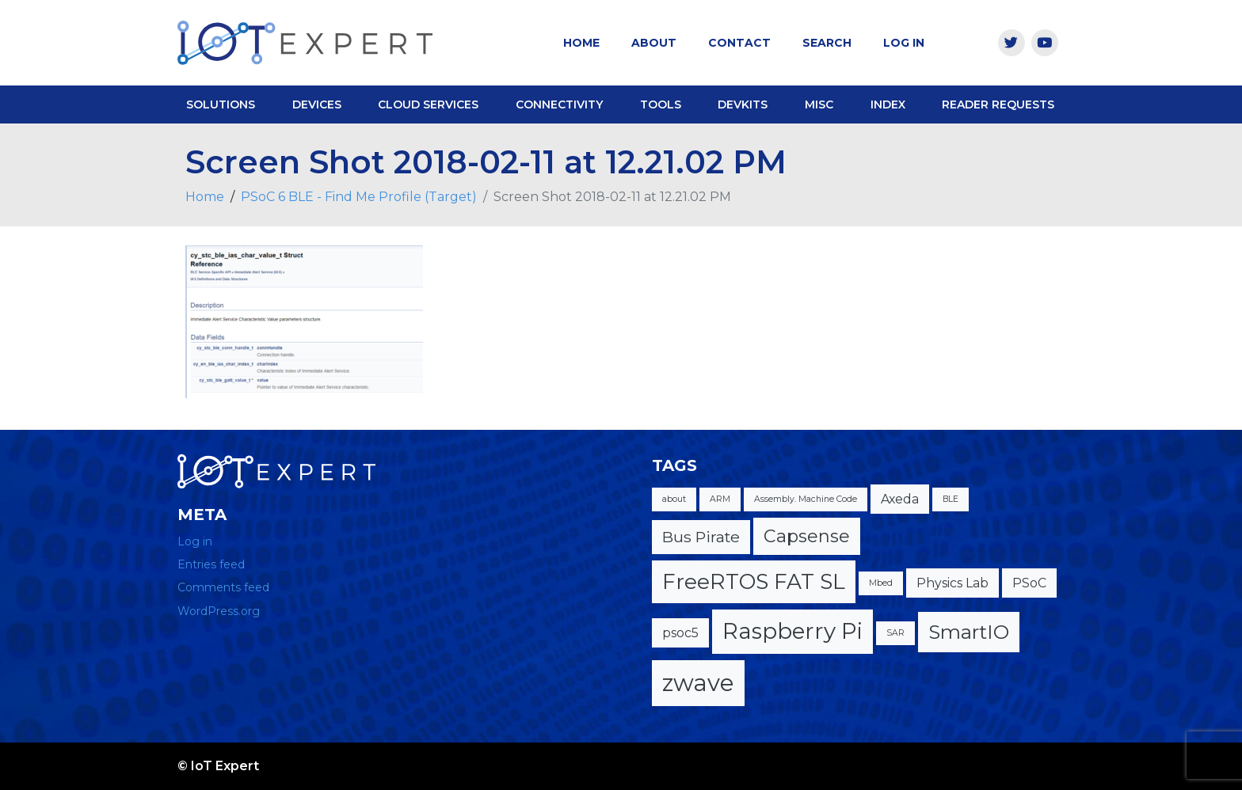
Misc (819, 104)
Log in (194, 541)
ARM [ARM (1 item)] (720, 499)
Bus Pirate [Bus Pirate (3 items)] (701, 536)
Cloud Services (428, 104)
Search (826, 43)
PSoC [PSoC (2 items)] (1029, 583)
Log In (903, 43)
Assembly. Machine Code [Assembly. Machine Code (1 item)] (805, 499)
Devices (316, 104)
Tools (660, 104)
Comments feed (223, 587)
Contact (739, 43)
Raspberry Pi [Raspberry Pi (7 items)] (792, 630)
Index (888, 104)
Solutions (220, 104)
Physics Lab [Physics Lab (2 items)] (952, 583)
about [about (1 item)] (674, 499)
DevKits (743, 104)
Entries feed (211, 564)
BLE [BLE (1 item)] (950, 499)
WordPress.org (218, 611)
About (653, 43)
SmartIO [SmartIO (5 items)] (968, 632)
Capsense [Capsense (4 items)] (807, 536)
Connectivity (559, 104)
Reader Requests (998, 104)
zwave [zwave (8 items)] (698, 683)
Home (581, 43)
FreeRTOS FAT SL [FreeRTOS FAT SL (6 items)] (753, 581)
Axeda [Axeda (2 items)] (900, 499)
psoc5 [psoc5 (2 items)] (680, 632)
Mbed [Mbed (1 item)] (881, 583)
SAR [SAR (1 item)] (895, 633)
